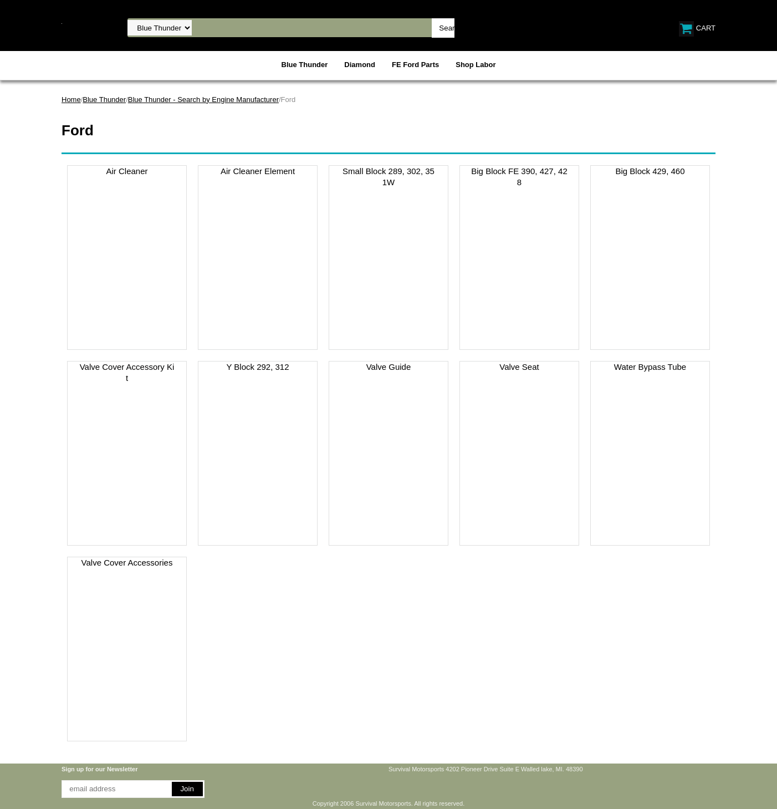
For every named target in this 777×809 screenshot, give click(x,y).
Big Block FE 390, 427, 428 (519, 176)
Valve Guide (388, 367)
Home (71, 99)
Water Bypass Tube (650, 367)
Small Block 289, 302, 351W (388, 176)
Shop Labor (475, 64)
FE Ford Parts (415, 64)
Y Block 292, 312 (257, 367)
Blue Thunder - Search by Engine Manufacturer (203, 99)
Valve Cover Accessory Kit (127, 372)
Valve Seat (519, 367)
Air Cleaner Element (258, 171)
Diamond (359, 64)
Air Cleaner (126, 171)
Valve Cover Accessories (127, 562)
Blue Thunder (305, 64)
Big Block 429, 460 (649, 171)
